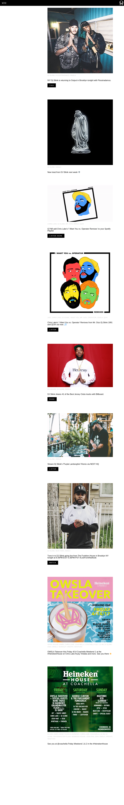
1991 (49, 317)
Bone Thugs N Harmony (69, 734)
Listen (52, 329)
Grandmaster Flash (62, 736)
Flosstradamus (62, 75)
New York (60, 551)
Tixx (51, 85)
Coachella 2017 (92, 644)
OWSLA (73, 75)
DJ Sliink (51, 75)
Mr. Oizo (69, 224)
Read (52, 399)
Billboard (51, 389)
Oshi (49, 647)
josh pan (90, 736)
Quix (82, 224)
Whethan (78, 647)
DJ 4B (101, 644)
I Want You (74, 317)
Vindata (70, 647)
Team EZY (62, 647)
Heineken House (78, 736)
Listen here (55, 236)
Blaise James (58, 644)
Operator (92, 317)
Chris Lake (52, 224)
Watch (52, 562)
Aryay (49, 644)
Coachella (80, 644)
